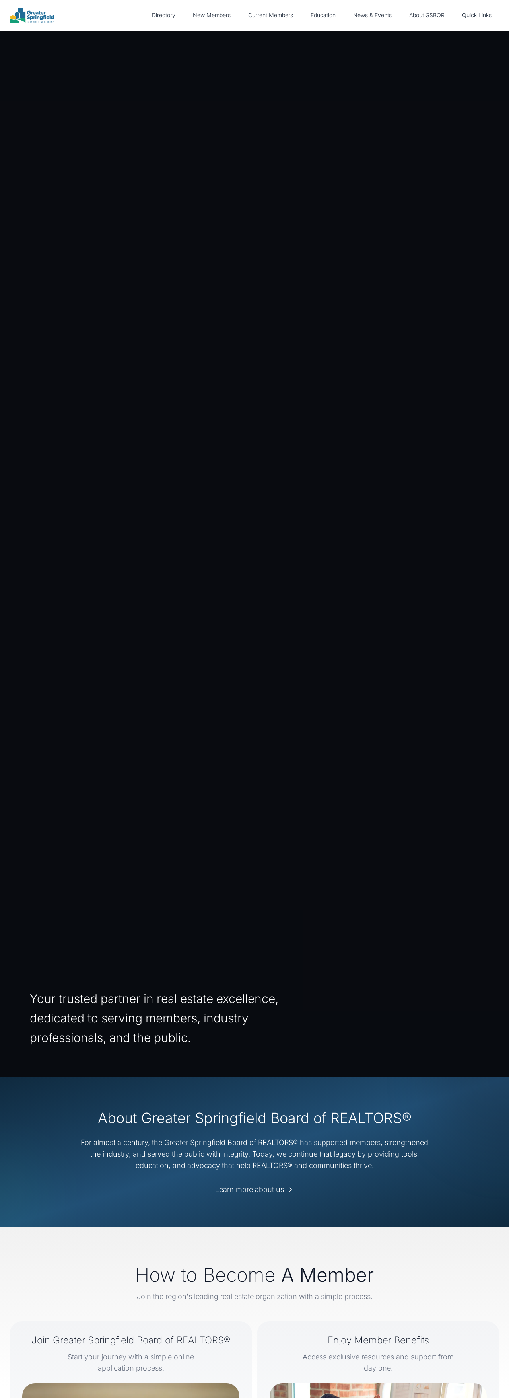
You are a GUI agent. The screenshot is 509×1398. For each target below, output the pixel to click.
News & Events (372, 15)
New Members (212, 15)
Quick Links (477, 15)
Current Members (270, 15)
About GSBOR (427, 15)
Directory (163, 15)
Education (323, 15)
